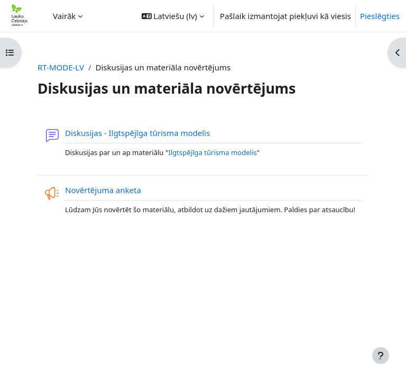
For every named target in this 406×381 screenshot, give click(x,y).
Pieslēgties (380, 16)
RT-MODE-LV (61, 67)
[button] (173, 16)
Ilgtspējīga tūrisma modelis (212, 152)
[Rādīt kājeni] (380, 355)
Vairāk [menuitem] (64, 16)
